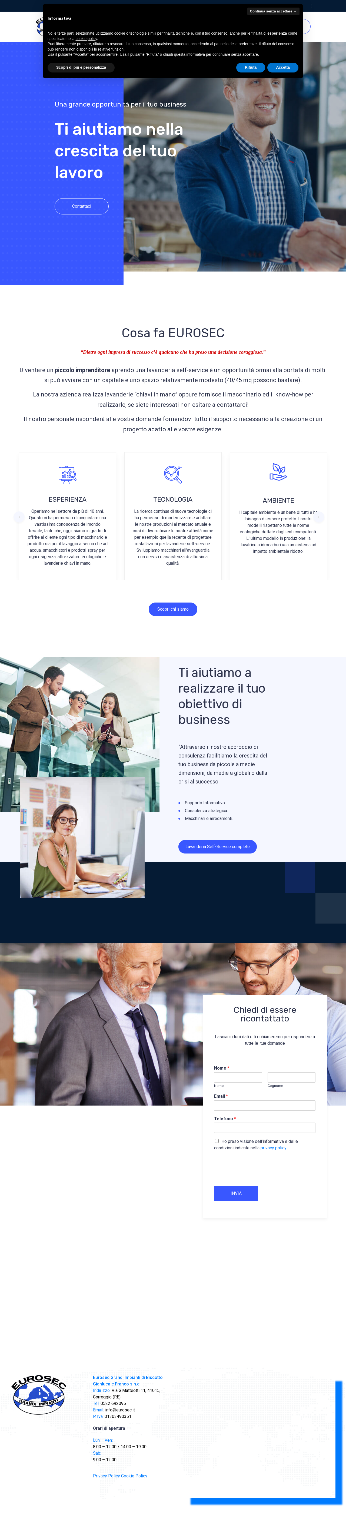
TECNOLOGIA (172, 499)
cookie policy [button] (86, 39)
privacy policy (274, 1147)
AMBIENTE (278, 500)
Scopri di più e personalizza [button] (81, 67)
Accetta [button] (283, 67)
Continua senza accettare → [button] (273, 11)
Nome (221, 1068)
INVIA (236, 1193)
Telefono (225, 1118)
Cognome (275, 1086)
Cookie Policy (134, 1475)
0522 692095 (112, 1403)
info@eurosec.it (119, 1409)
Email (221, 1096)
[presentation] (255, 1177)
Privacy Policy (106, 1475)
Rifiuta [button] (251, 67)
